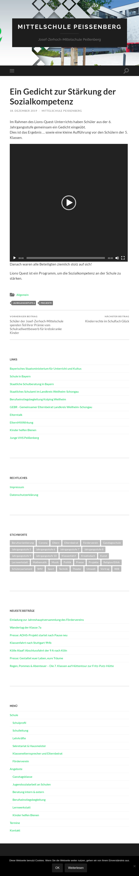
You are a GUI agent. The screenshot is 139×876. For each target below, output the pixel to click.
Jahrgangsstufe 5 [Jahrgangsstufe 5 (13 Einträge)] (21, 549)
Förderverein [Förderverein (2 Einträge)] (90, 542)
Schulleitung (20, 730)
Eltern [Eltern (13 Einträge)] (55, 542)
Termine (15, 822)
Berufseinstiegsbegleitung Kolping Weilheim (38, 399)
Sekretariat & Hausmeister (29, 746)
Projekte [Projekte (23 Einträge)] (93, 562)
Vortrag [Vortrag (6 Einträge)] (104, 568)
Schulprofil (19, 722)
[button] (68, 202)
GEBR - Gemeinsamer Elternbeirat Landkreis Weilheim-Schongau (51, 407)
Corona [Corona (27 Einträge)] (43, 542)
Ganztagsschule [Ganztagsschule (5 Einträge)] (112, 542)
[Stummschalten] (117, 258)
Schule (14, 715)
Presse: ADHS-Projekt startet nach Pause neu (38, 635)
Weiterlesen (76, 867)
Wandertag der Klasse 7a (25, 627)
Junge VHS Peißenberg (24, 437)
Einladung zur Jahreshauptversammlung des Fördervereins (47, 619)
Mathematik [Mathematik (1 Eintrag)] (40, 562)
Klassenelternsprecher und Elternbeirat (37, 753)
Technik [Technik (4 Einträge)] (63, 568)
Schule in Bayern (20, 376)
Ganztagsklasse (22, 776)
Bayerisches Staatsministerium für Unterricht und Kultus (45, 368)
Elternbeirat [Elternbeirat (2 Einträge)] (71, 542)
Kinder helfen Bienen (23, 430)
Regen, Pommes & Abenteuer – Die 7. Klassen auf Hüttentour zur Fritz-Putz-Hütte (62, 666)
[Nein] (134, 866)
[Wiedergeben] (14, 258)
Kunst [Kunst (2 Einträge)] (103, 555)
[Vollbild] (123, 258)
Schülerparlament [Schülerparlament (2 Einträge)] (22, 568)
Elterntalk (16, 414)
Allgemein (22, 294)
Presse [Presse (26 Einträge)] (80, 562)
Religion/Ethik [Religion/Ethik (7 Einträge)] (111, 562)
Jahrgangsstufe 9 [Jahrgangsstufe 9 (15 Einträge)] (21, 555)
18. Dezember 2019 (23, 110)
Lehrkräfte (19, 738)
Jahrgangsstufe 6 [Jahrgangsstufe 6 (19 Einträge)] (45, 549)
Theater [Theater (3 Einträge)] (77, 568)
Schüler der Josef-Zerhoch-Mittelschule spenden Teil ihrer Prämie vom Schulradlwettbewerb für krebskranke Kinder (39, 325)
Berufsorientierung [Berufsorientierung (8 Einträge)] (23, 542)
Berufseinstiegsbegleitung (29, 799)
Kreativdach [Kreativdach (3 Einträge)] (88, 555)
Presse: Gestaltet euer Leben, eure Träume (36, 658)
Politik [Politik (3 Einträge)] (67, 562)
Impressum (17, 487)
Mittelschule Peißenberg (69, 26)
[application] (69, 203)
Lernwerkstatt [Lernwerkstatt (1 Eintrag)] (20, 562)
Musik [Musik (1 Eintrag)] (55, 562)
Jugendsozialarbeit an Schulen (32, 784)
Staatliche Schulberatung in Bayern (32, 384)
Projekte (46, 303)
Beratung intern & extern (28, 792)
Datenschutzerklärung (24, 494)
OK (57, 867)
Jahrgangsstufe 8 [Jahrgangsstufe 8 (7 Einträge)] (93, 549)
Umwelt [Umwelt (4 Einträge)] (90, 568)
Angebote (16, 769)
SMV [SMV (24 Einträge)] (40, 568)
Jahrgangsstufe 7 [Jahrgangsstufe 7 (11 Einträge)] (69, 549)
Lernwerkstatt (22, 807)
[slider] (66, 258)
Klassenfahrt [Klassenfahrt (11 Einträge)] (69, 555)
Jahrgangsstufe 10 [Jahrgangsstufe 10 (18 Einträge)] (46, 555)
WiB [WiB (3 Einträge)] (116, 568)
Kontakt (15, 830)
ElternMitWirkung (21, 422)
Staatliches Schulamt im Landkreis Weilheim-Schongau (44, 391)
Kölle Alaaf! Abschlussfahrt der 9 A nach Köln (38, 650)
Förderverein (21, 761)
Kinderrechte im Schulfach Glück (107, 319)
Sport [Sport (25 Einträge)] (51, 568)
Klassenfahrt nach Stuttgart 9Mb (30, 642)
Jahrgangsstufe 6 (24, 303)
